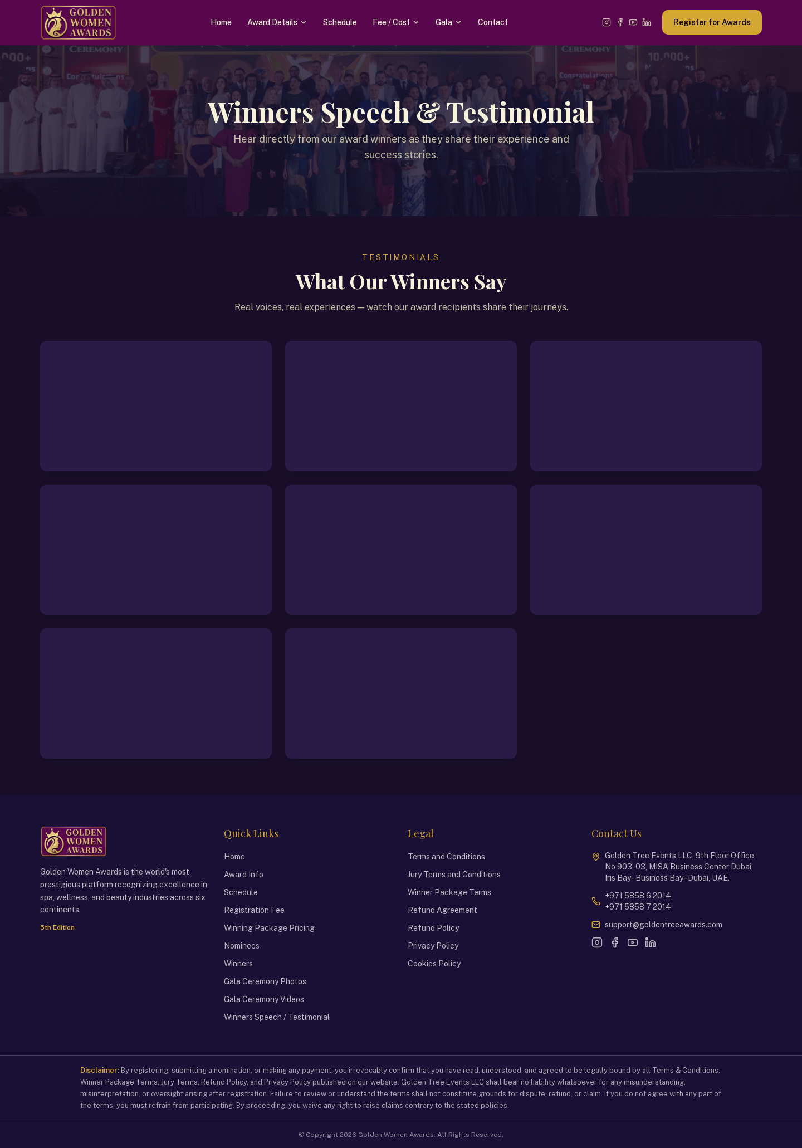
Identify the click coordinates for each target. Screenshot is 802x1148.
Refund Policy (433, 928)
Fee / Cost (396, 22)
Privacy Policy (433, 945)
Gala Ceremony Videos (264, 999)
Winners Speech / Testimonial (277, 1017)
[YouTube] (633, 22)
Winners (238, 963)
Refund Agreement (442, 910)
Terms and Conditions (446, 856)
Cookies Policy (434, 963)
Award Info (243, 874)
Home (221, 22)
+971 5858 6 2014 (638, 895)
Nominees (242, 945)
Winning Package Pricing (269, 928)
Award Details (277, 22)
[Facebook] (619, 22)
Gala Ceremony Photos (265, 981)
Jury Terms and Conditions (454, 874)
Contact (493, 22)
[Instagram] (606, 22)
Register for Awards (712, 22)
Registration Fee (254, 910)
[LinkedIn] (646, 22)
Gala (449, 22)
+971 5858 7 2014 (638, 906)
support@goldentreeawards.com (663, 924)
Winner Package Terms (449, 892)
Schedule (340, 22)
